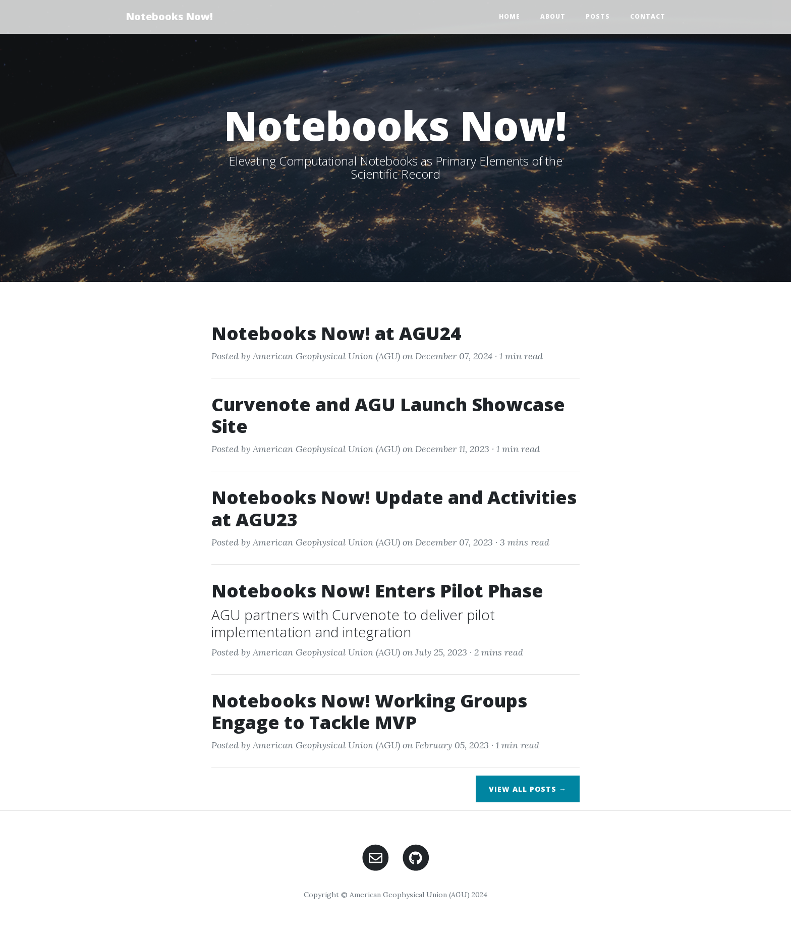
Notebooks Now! (169, 16)
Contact (647, 16)
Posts (598, 16)
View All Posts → (528, 789)
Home (509, 16)
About (553, 16)
